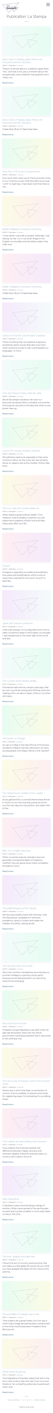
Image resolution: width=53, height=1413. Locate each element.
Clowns (6, 565)
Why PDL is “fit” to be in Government (21, 171)
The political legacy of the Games (19, 908)
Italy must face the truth (14, 1023)
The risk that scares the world (17, 965)
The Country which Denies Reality (19, 680)
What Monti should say (14, 1371)
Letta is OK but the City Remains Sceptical (23, 335)
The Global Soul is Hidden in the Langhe (22, 793)
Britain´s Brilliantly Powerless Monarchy (22, 286)
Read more (7, 83)
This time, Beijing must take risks (18, 1256)
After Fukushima (10, 1199)
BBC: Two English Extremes (16, 850)
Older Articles (39, 1400)
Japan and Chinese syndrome (17, 623)
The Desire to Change (13, 738)
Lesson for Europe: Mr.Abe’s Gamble (21, 450)
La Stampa (19, 65)
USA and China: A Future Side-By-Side (21, 393)
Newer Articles (13, 1400)
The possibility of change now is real (20, 1314)
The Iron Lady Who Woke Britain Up (20, 508)
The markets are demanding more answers (24, 1141)
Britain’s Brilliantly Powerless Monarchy (21, 229)
